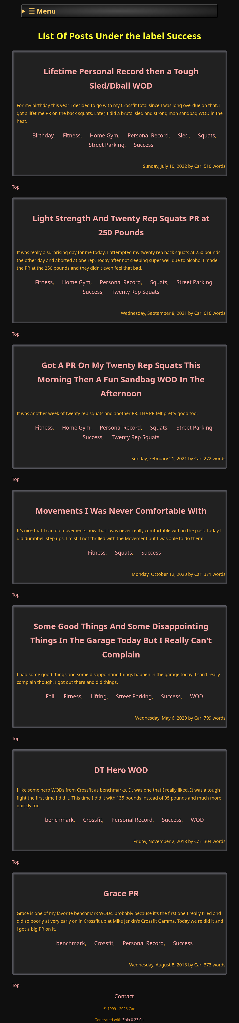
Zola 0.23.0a (133, 1019)
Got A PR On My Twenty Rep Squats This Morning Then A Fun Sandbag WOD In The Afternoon (121, 379)
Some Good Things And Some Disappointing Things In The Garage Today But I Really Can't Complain (121, 640)
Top (16, 187)
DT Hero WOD (121, 769)
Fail (50, 696)
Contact (124, 996)
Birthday (43, 135)
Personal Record (148, 135)
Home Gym (104, 135)
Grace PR (121, 893)
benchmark (59, 819)
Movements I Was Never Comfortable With (121, 510)
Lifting (99, 696)
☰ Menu (42, 10)
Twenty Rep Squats (135, 291)
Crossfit (92, 819)
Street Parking (106, 144)
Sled (183, 135)
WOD (196, 696)
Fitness (72, 135)
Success (143, 144)
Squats (206, 135)
